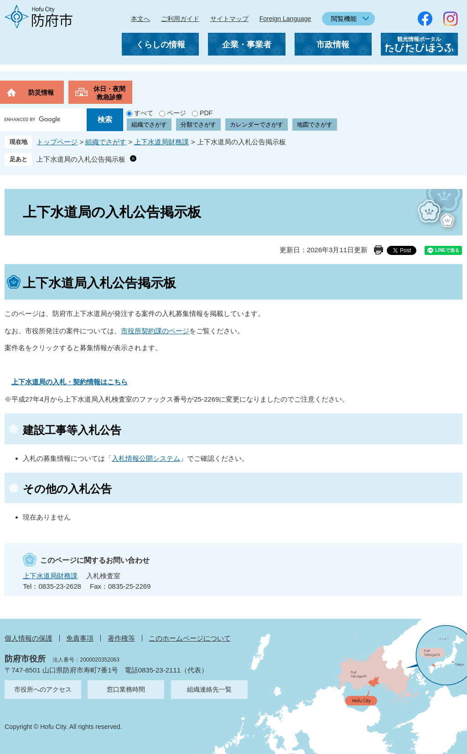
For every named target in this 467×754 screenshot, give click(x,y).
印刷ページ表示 (379, 250)
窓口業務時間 (126, 689)
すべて (143, 113)
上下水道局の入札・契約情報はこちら (69, 382)
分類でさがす (198, 124)
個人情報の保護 (28, 638)
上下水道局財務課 (161, 142)
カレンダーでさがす (256, 124)
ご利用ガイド (180, 18)
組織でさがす (149, 124)
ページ (176, 113)
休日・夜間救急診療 (109, 93)
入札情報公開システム (146, 458)
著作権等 (121, 638)
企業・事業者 (246, 44)
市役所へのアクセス (43, 689)
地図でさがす (314, 124)
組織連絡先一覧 (209, 689)
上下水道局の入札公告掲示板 (80, 159)
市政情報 (333, 44)
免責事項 (79, 638)
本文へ (140, 18)
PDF (206, 113)
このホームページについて (190, 638)
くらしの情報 (160, 44)
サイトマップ (229, 18)
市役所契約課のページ (155, 331)
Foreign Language (285, 18)
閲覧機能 (344, 18)
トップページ (57, 142)
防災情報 (41, 92)
